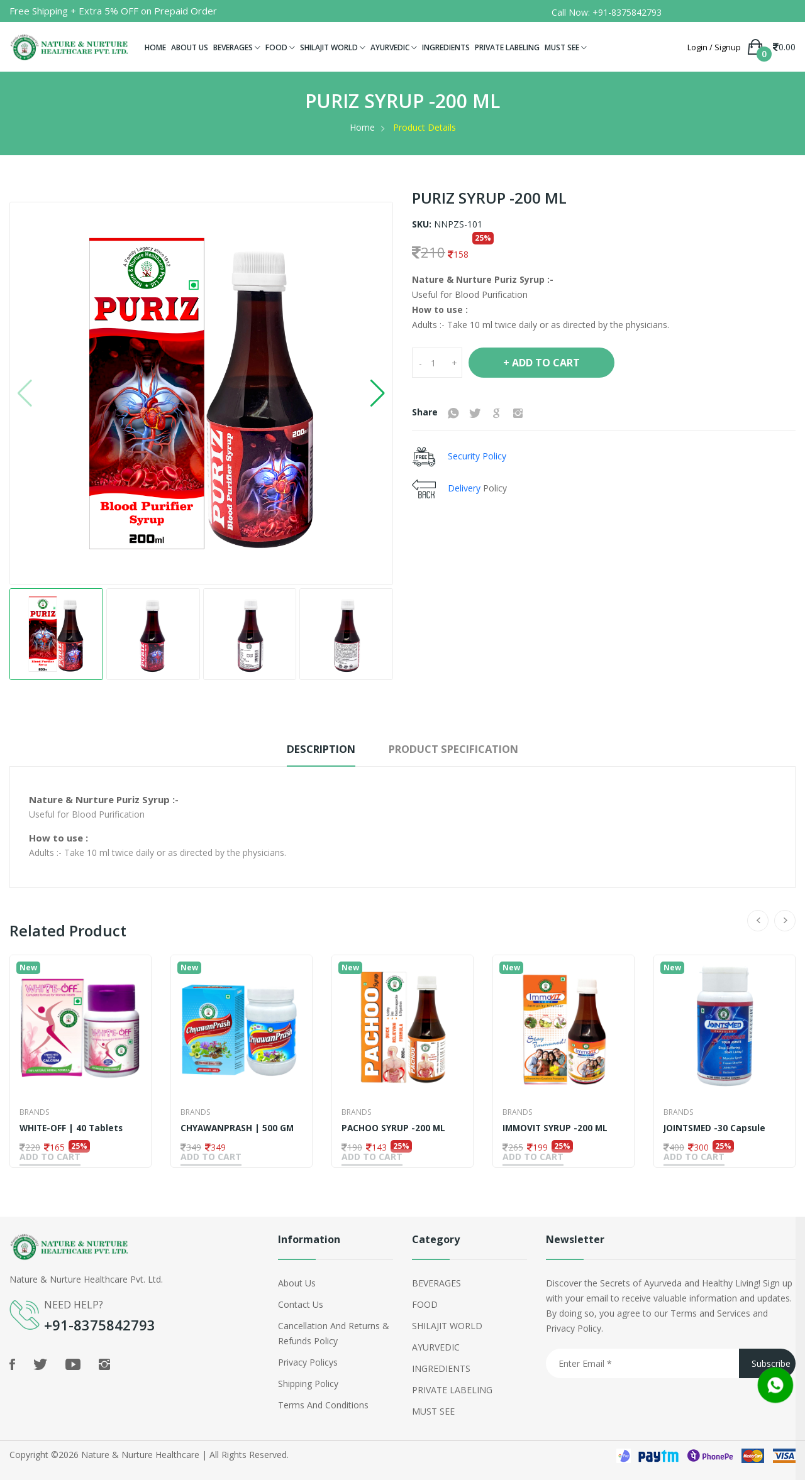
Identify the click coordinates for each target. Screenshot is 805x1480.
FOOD (280, 47)
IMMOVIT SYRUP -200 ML (556, 1128)
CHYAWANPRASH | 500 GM (238, 1128)
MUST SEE (566, 47)
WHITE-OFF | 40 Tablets (72, 1128)
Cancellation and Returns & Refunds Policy (333, 1331)
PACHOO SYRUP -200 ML (394, 1128)
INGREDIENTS (446, 47)
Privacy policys (308, 1360)
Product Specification (462, 749)
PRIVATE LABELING (507, 47)
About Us (297, 1281)
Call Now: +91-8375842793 (607, 12)
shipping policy (308, 1382)
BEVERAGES (236, 47)
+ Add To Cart (541, 363)
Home (362, 127)
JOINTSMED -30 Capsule (716, 1128)
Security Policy (475, 455)
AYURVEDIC (393, 47)
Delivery (465, 487)
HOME (155, 47)
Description (309, 749)
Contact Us (300, 1302)
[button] (377, 393)
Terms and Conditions (323, 1403)
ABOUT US (189, 47)
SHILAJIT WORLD (332, 47)
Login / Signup (714, 47)
